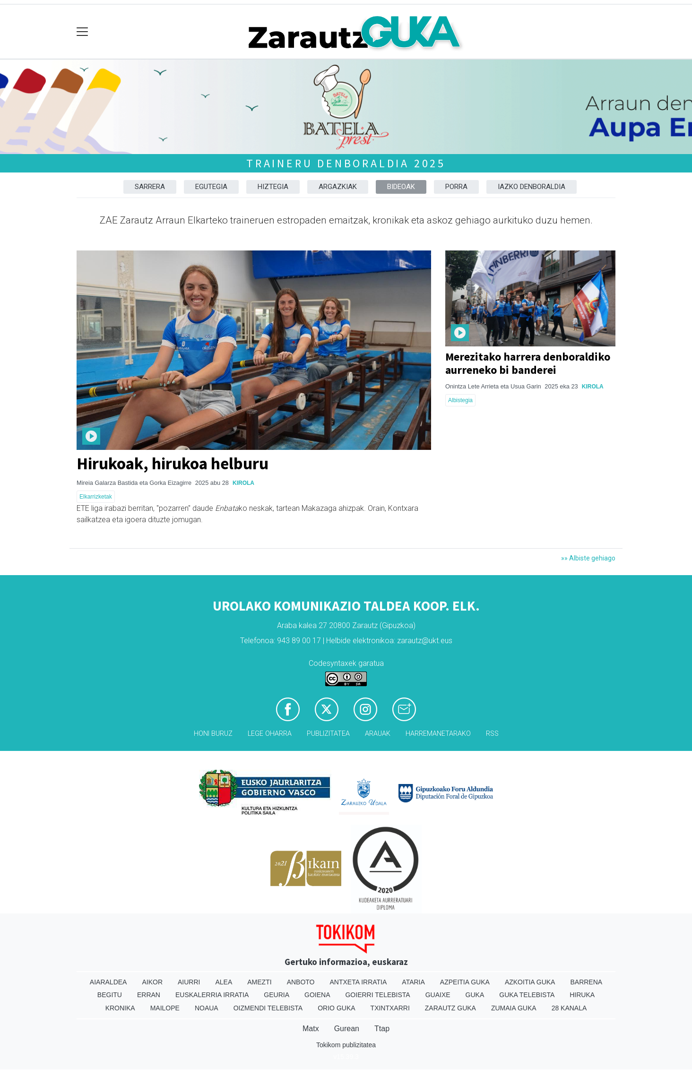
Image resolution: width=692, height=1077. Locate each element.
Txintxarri (390, 1008)
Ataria (413, 982)
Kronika (120, 1008)
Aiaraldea (108, 982)
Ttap (381, 1029)
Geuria (276, 995)
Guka (475, 995)
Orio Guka (336, 1008)
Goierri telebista (377, 995)
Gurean (346, 1029)
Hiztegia (273, 186)
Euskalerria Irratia (212, 995)
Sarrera (150, 186)
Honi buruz (213, 734)
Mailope (165, 1008)
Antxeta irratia (358, 982)
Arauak (377, 734)
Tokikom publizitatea (346, 1045)
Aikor (152, 982)
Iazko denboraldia (531, 186)
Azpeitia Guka (465, 982)
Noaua (206, 1008)
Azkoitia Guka (530, 982)
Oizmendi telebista (268, 1008)
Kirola (243, 483)
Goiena (317, 995)
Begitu (109, 995)
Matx (311, 1029)
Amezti (259, 982)
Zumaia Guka (513, 1008)
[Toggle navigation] (82, 32)
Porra (456, 186)
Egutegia (211, 186)
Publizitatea (328, 734)
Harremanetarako (438, 734)
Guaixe (437, 995)
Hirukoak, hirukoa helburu (172, 463)
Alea (223, 982)
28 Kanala (569, 1008)
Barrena (586, 982)
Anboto (301, 982)
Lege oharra (270, 734)
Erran (148, 995)
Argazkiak (338, 186)
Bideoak (401, 186)
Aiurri (189, 982)
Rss (492, 734)
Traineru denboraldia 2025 (346, 163)
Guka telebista (526, 995)
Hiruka (582, 995)
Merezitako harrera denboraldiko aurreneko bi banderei (527, 363)
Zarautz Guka (450, 1008)
